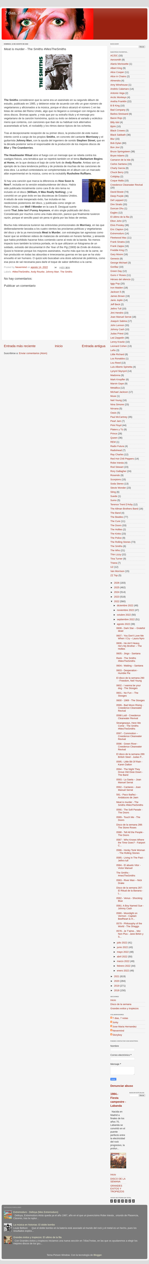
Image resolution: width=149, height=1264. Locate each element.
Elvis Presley (117, 225)
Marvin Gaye (117, 383)
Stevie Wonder (118, 487)
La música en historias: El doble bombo (34, 1224)
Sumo (113, 500)
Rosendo (115, 475)
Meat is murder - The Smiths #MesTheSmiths (129, 803)
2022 (117, 601)
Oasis (113, 412)
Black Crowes (117, 130)
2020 (117, 981)
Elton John (116, 221)
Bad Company (117, 109)
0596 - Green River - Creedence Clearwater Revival (129, 746)
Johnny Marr (52, 271)
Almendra (115, 80)
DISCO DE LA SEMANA (117, 1180)
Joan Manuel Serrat (120, 316)
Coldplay (115, 176)
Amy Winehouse (119, 84)
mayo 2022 (123, 952)
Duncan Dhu (117, 208)
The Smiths (66, 271)
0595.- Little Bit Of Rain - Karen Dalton (129, 763)
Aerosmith (115, 59)
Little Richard (117, 354)
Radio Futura (117, 446)
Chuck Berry (117, 172)
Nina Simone (117, 404)
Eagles (114, 212)
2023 (117, 596)
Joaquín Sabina (118, 321)
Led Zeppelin (117, 337)
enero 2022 (123, 970)
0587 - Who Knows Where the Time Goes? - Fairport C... (130, 842)
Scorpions (115, 479)
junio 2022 (123, 947)
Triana (113, 562)
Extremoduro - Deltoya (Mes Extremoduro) (35, 1212)
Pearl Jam (115, 421)
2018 (117, 990)
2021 (117, 976)
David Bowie (117, 191)
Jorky (115, 1022)
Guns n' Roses (118, 275)
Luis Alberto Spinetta (121, 366)
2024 (117, 592)
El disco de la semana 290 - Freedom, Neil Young (130, 679)
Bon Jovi (115, 147)
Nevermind (118, 1030)
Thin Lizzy (115, 554)
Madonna (115, 375)
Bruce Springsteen (120, 151)
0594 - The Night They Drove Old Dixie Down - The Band (129, 772)
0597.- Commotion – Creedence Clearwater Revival (129, 736)
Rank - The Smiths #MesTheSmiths (126, 659)
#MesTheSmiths (21, 271)
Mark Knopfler (117, 379)
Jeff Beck (115, 304)
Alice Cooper (117, 72)
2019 (117, 985)
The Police (116, 537)
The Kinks (115, 533)
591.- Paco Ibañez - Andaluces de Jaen (127, 796)
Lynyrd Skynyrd (118, 371)
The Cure (115, 521)
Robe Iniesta (117, 462)
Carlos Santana (118, 164)
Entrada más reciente (20, 346)
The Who (115, 550)
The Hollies (116, 529)
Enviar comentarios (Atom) (33, 353)
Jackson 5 (115, 291)
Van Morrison (117, 571)
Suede (113, 496)
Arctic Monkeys (118, 97)
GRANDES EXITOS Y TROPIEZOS (117, 1188)
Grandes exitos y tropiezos (124, 1008)
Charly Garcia (117, 168)
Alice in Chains (118, 76)
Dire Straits (116, 204)
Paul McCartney (118, 417)
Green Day (116, 271)
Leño (113, 350)
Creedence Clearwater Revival (126, 184)
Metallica (115, 387)
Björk (113, 126)
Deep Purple (117, 196)
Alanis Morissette (119, 63)
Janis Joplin (116, 300)
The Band (115, 512)
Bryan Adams (117, 155)
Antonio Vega (117, 93)
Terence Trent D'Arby (121, 504)
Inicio (59, 346)
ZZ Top (114, 575)
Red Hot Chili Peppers (122, 458)
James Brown (117, 296)
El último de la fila (119, 216)
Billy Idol (114, 122)
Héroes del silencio (120, 279)
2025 (117, 587)
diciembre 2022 (125, 605)
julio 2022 (122, 942)
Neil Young (116, 400)
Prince (113, 433)
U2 (111, 567)
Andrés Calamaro (119, 88)
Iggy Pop (115, 283)
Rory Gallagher (118, 471)
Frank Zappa (117, 246)
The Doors (116, 525)
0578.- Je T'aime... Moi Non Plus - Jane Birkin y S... (129, 934)
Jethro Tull (115, 308)
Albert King (116, 68)
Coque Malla (117, 180)
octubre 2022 (124, 614)
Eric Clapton (116, 229)
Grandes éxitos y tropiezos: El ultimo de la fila (37, 1237)
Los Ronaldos (117, 358)
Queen (114, 437)
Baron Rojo (116, 118)
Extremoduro (117, 233)
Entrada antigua (94, 346)
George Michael (118, 262)
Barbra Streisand (119, 113)
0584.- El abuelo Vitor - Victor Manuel (128, 866)
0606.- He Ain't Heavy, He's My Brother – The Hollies (129, 646)
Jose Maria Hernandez (125, 1026)
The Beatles (116, 517)
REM (113, 442)
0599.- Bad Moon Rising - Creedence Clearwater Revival (129, 708)
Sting (113, 492)
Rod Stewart (117, 467)
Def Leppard (117, 200)
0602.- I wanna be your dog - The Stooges (128, 687)
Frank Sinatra (117, 241)
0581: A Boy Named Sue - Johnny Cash (130, 907)
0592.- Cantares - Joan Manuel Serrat (128, 788)
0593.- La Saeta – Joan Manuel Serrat (128, 781)
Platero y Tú (116, 429)
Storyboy (117, 1034)
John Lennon (117, 325)
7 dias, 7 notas (18, 13)
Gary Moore (116, 254)
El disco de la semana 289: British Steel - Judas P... (130, 755)
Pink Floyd (116, 425)
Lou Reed (115, 362)
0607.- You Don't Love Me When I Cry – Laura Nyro (130, 637)
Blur (112, 138)
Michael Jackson (119, 392)
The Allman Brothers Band (124, 508)
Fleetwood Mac (118, 237)
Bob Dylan (115, 143)
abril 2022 (122, 956)
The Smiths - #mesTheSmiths (125, 874)
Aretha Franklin (118, 101)
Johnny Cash (117, 329)
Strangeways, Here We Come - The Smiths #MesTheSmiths (128, 726)
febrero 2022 (124, 965)
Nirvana (114, 408)
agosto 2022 (124, 624)
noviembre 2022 (126, 610)
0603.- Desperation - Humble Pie (127, 672)
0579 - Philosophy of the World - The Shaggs (129, 925)
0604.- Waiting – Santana (129, 665)
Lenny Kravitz (117, 341)
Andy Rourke (37, 271)
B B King (115, 105)
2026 (117, 582)
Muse (113, 396)
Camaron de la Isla (120, 159)
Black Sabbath (118, 134)
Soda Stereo (117, 483)
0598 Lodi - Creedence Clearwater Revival (128, 717)
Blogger (97, 1255)
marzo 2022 (123, 961)
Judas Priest (117, 333)
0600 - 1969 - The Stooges (130, 700)
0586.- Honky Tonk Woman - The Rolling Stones (130, 851)
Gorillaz (114, 266)
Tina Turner (116, 558)
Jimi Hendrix (117, 312)
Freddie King (117, 250)
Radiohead (116, 450)
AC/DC (114, 55)
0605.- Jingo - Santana (128, 653)
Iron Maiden (116, 287)
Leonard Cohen (118, 346)
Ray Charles (117, 454)
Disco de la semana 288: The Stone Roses (129, 826)
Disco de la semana (120, 1004)
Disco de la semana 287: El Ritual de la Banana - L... (129, 890)
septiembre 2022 (126, 619)
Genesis (114, 258)
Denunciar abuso (121, 1085)
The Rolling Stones (120, 542)
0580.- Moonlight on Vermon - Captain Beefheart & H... (126, 916)
